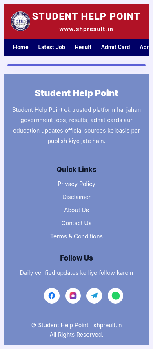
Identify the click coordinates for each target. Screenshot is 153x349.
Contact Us (77, 223)
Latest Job (51, 47)
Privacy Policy (76, 183)
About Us (76, 209)
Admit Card (115, 47)
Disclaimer (76, 196)
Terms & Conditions (76, 236)
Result (83, 47)
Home (21, 47)
